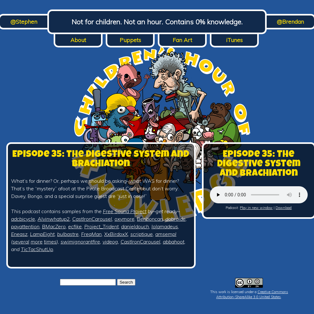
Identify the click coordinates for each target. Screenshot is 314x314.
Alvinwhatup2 (54, 219)
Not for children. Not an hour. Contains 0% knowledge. (157, 21)
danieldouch (135, 226)
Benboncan (150, 219)
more (37, 241)
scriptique (141, 234)
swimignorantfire (80, 241)
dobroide (175, 219)
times (50, 241)
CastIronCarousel (92, 219)
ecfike (75, 226)
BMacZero (54, 226)
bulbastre (68, 234)
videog (110, 241)
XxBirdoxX (116, 234)
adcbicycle (23, 219)
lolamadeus (164, 226)
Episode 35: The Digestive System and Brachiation (100, 159)
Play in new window (256, 208)
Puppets (130, 40)
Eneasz (19, 234)
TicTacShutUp (37, 249)
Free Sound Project (124, 211)
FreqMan (91, 234)
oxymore (124, 219)
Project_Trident (101, 226)
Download (283, 208)
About (78, 40)
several (21, 241)
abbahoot (173, 241)
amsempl (165, 234)
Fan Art (182, 40)
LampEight (42, 234)
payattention (25, 226)
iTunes (234, 40)
